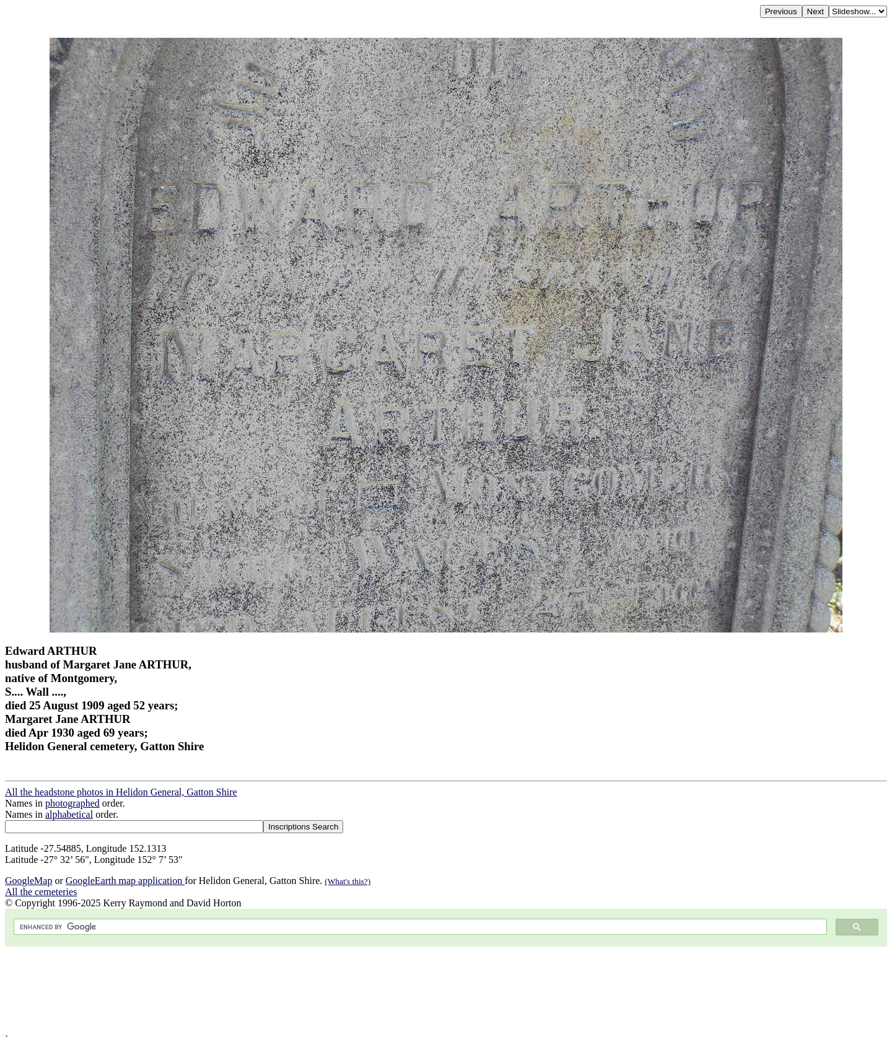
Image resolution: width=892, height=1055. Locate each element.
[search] (419, 927)
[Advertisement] (376, 990)
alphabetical (69, 814)
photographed (72, 803)
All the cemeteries (41, 891)
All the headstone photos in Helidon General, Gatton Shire (121, 792)
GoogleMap (28, 880)
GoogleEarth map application (125, 880)
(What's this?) (347, 881)
